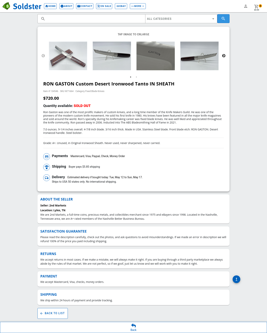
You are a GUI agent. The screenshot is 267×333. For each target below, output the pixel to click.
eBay (118, 6)
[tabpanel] (68, 56)
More (135, 6)
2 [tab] (136, 77)
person (245, 6)
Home (47, 6)
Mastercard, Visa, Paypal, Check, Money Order (97, 156)
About (63, 6)
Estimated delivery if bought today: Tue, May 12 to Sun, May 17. (105, 177)
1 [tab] (131, 77)
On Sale (101, 6)
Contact (81, 6)
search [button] (43, 19)
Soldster (25, 6)
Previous (43, 56)
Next (224, 56)
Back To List (52, 313)
